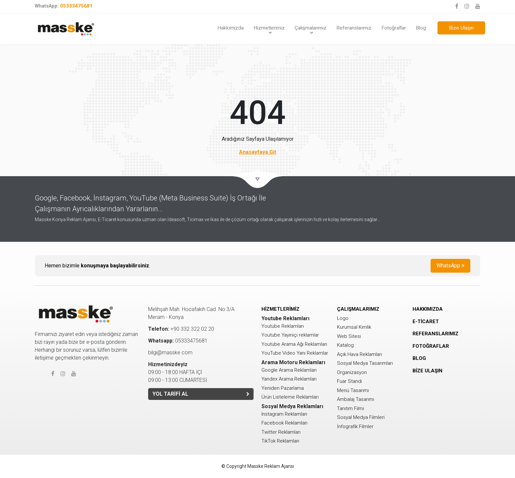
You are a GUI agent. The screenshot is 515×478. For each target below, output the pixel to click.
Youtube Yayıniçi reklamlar (290, 335)
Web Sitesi (349, 336)
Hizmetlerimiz (269, 28)
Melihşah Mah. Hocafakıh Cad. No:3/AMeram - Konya (191, 313)
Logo (342, 318)
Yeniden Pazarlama (282, 388)
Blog (421, 28)
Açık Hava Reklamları (359, 354)
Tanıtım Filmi (350, 408)
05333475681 (64, 6)
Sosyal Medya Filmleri (361, 417)
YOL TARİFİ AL (200, 394)
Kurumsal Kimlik (354, 327)
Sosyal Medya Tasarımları (365, 363)
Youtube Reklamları (282, 326)
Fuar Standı (349, 381)
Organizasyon (352, 372)
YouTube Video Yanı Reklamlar (294, 353)
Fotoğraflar (393, 28)
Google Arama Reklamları (289, 370)
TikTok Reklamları (280, 441)
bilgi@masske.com (170, 352)
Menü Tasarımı (353, 390)
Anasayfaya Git (257, 152)
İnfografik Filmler (355, 426)
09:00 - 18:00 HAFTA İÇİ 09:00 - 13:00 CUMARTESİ (177, 372)
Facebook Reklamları (284, 423)
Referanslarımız (353, 28)
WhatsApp (450, 265)
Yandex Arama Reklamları (289, 379)
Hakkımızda (230, 28)
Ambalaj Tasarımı (355, 399)
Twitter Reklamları (281, 432)
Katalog (345, 345)
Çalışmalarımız (310, 28)
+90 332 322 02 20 (181, 329)
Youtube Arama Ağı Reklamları (294, 344)
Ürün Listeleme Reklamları (290, 397)
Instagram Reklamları (284, 414)
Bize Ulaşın (461, 28)
